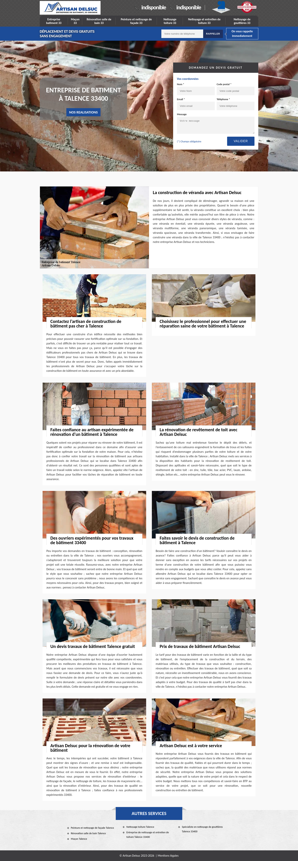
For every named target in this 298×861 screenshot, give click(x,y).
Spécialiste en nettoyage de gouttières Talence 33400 (202, 829)
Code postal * (224, 84)
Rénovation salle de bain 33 (99, 21)
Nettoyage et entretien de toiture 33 (204, 21)
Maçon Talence (79, 838)
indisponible (153, 7)
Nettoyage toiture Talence (140, 826)
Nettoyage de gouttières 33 (242, 21)
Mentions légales (168, 855)
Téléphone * (223, 99)
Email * (181, 99)
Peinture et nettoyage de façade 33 (136, 21)
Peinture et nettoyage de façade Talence (92, 827)
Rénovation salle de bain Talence (88, 833)
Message (182, 114)
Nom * (180, 84)
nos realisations (83, 112)
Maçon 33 (75, 21)
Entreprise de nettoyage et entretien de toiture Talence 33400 (147, 835)
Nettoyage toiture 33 (169, 21)
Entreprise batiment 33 (54, 21)
